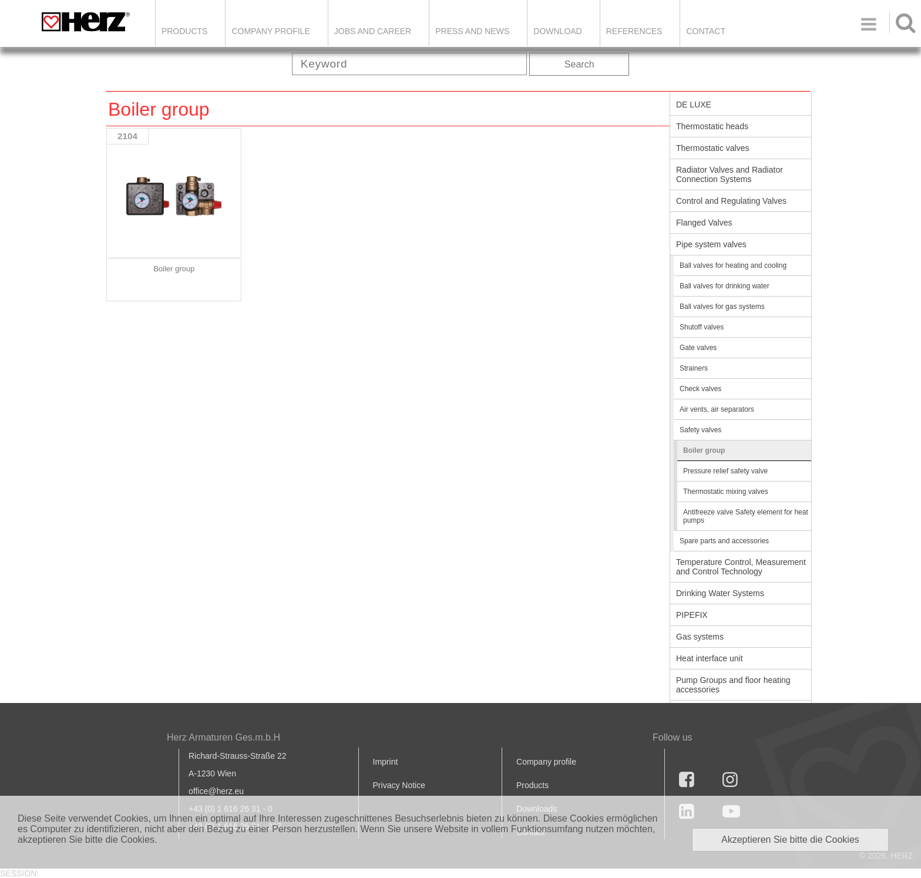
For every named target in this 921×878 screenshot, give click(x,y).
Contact (705, 31)
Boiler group (704, 450)
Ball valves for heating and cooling (733, 265)
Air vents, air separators (717, 409)
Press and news (472, 31)
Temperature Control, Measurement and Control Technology (741, 566)
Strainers (694, 368)
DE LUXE (693, 104)
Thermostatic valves (712, 148)
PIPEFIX (692, 615)
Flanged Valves (704, 222)
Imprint (385, 761)
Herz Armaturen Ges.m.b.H (223, 737)
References (634, 31)
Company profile (546, 761)
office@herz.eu (216, 791)
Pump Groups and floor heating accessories (733, 684)
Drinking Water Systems (720, 593)
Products (185, 31)
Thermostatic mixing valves (725, 491)
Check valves (700, 389)
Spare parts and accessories (724, 541)
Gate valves (698, 348)
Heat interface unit (709, 658)
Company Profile (270, 31)
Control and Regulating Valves (731, 201)
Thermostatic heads (712, 126)
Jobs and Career (372, 31)
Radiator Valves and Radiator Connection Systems (729, 174)
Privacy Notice (399, 785)
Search (579, 64)
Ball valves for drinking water (724, 286)
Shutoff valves (702, 327)
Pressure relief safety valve (725, 471)
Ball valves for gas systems (722, 306)
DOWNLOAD (557, 31)
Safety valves (700, 430)
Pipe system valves (711, 244)
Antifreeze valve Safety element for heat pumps (745, 516)
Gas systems (700, 636)
